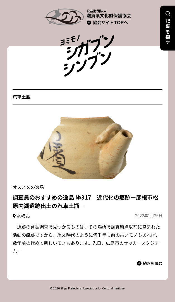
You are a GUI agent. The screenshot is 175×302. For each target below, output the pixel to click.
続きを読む (149, 263)
